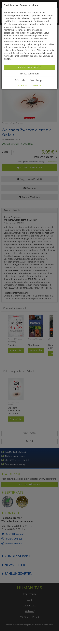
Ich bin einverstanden (29, 67)
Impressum (36, 85)
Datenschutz (23, 85)
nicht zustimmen (31, 73)
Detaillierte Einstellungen (29, 80)
